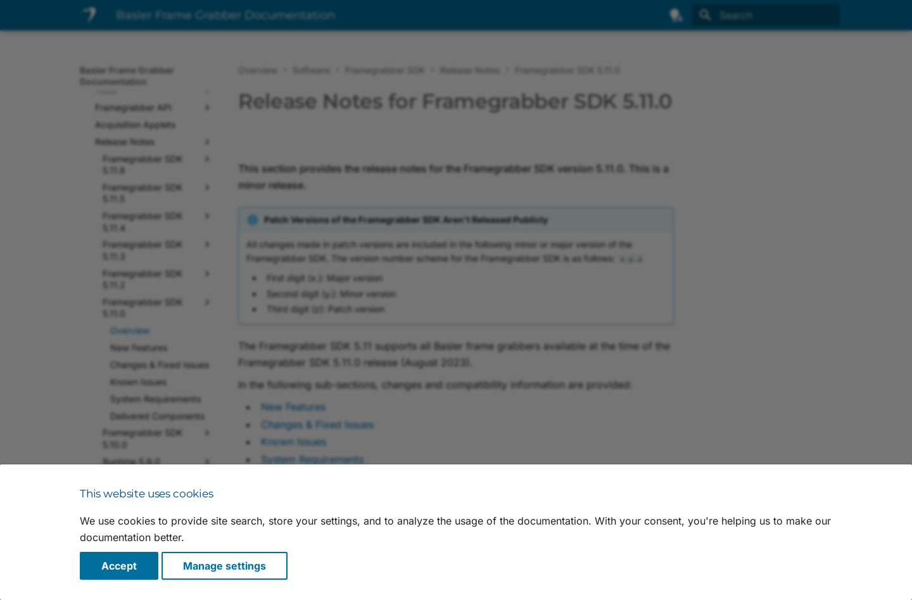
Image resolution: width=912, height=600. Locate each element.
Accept (119, 565)
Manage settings (224, 565)
